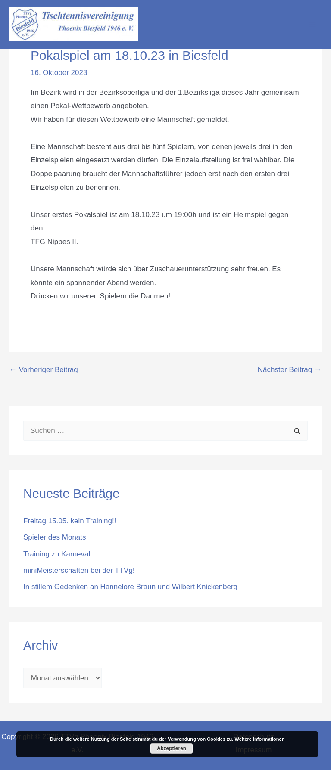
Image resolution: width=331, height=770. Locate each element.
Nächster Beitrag (290, 369)
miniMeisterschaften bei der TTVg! (79, 570)
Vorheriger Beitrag (43, 369)
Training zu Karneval (56, 554)
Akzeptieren (171, 748)
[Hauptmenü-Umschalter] (313, 24)
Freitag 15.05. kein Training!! (69, 521)
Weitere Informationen (259, 739)
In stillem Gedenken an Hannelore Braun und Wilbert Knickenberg (130, 587)
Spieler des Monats (54, 537)
